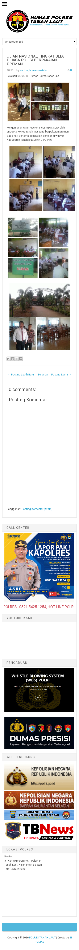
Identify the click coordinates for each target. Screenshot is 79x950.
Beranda (43, 374)
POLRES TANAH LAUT (42, 937)
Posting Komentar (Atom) (37, 508)
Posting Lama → (61, 374)
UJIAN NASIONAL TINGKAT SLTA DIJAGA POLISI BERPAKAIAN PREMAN (35, 60)
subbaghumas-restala (33, 70)
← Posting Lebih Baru (21, 374)
